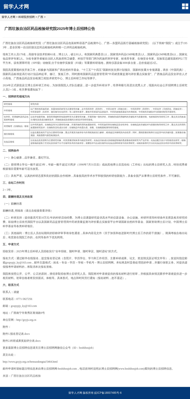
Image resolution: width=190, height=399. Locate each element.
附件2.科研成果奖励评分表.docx (22, 340)
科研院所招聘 (26, 16)
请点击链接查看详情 (38, 210)
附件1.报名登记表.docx (16, 333)
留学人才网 (16, 6)
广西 (40, 16)
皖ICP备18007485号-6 (108, 392)
